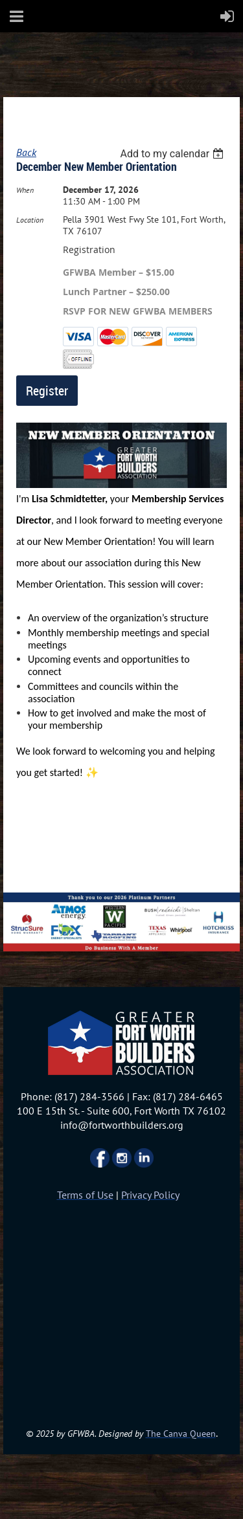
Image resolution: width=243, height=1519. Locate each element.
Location (29, 220)
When (25, 190)
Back (26, 152)
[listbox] (173, 154)
